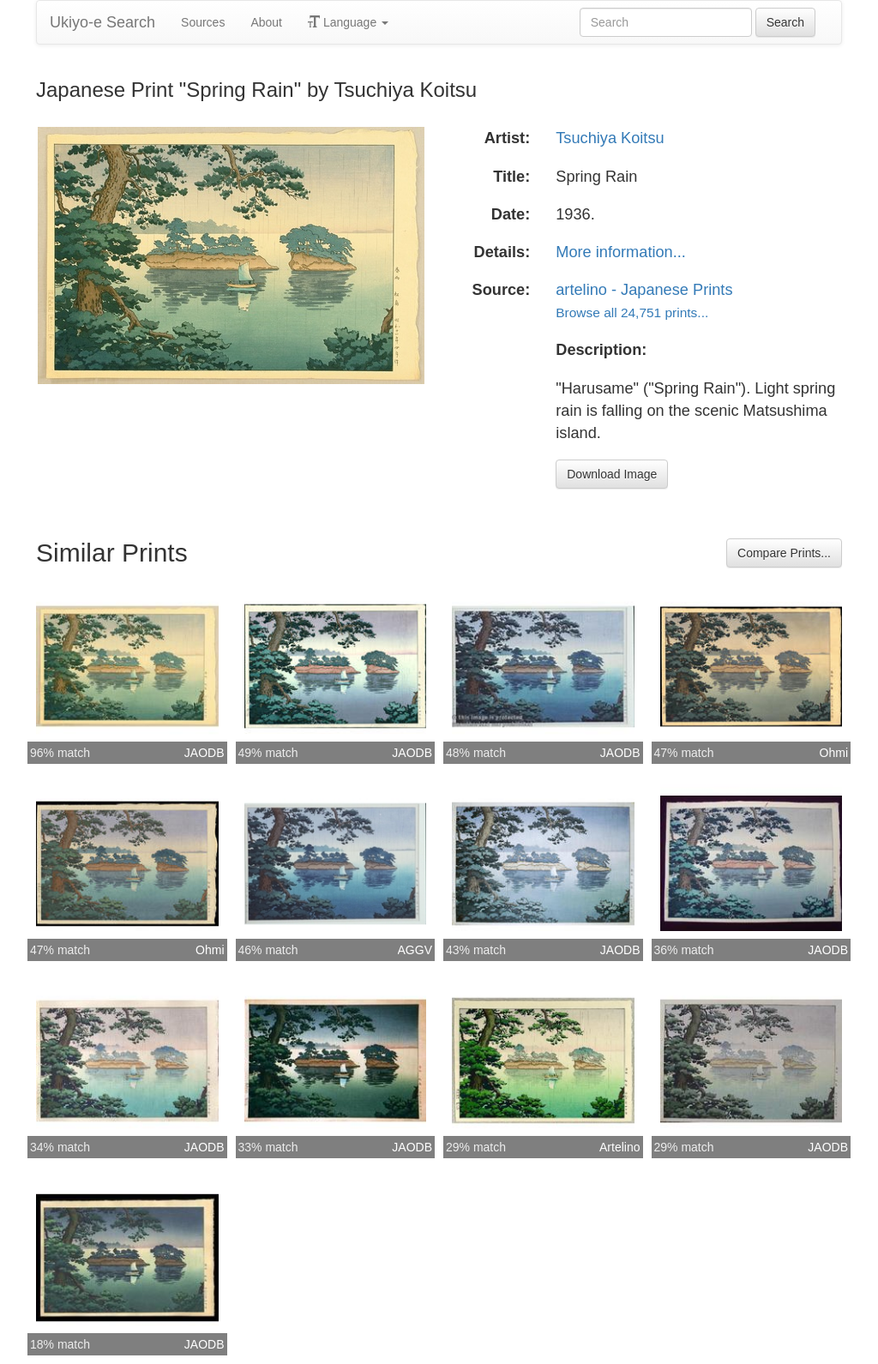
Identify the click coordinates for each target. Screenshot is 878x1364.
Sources (203, 22)
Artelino (619, 1147)
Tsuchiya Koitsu (610, 138)
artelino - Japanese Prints (644, 289)
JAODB (204, 753)
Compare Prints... (784, 553)
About (266, 22)
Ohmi (834, 753)
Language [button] (348, 22)
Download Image (612, 474)
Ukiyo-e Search (102, 22)
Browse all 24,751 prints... (632, 312)
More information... (621, 252)
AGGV (415, 950)
